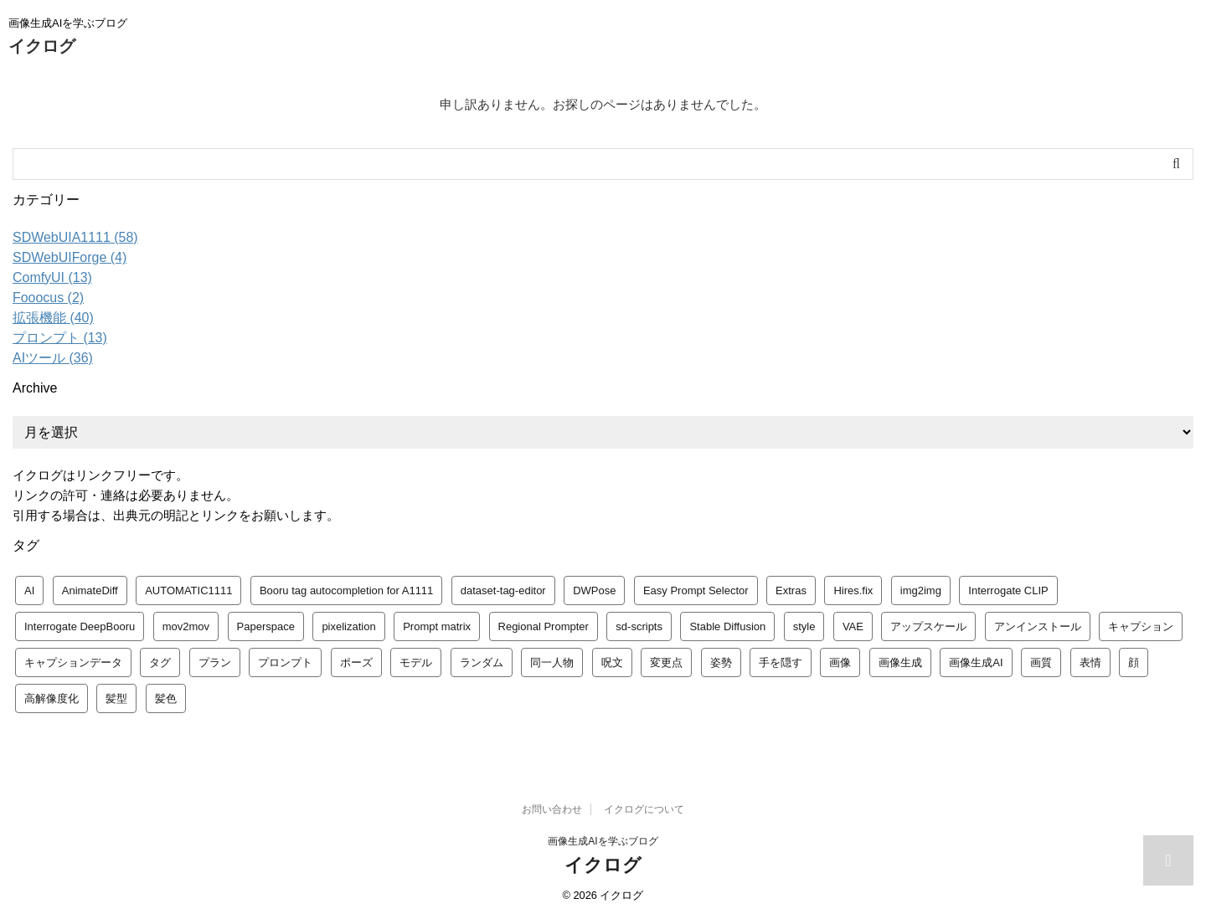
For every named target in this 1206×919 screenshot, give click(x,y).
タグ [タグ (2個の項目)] (160, 662)
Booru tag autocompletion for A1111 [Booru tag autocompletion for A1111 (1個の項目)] (346, 590)
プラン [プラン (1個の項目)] (214, 662)
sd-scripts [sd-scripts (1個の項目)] (639, 626)
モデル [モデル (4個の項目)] (415, 662)
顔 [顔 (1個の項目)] (1133, 662)
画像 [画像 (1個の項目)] (840, 662)
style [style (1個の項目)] (804, 626)
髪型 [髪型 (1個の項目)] (116, 698)
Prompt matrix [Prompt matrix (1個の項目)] (437, 626)
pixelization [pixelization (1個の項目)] (348, 626)
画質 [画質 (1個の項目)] (1041, 662)
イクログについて (644, 809)
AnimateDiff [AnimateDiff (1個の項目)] (90, 590)
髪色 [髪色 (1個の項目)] (166, 698)
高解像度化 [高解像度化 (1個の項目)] (51, 698)
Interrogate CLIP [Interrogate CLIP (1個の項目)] (1008, 590)
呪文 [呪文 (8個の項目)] (612, 662)
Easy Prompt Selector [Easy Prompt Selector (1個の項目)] (696, 590)
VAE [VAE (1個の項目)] (853, 626)
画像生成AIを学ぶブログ (602, 841)
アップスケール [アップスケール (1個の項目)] (928, 626)
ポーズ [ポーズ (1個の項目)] (356, 662)
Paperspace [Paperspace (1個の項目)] (266, 626)
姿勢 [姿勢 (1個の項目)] (721, 662)
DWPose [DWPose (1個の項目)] (594, 590)
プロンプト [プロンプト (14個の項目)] (285, 662)
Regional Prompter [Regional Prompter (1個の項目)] (543, 626)
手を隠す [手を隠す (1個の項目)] (780, 662)
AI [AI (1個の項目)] (29, 590)
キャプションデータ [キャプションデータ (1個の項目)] (73, 662)
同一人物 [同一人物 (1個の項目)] (552, 662)
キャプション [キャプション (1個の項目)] (1140, 626)
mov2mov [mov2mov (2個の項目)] (185, 626)
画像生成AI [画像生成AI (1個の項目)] (975, 662)
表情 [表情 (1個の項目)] (1090, 662)
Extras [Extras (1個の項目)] (791, 590)
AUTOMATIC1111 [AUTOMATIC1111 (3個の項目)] (188, 590)
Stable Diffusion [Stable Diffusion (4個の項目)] (727, 626)
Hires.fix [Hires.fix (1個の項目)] (853, 590)
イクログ (41, 46)
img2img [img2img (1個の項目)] (920, 590)
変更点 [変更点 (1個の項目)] (666, 662)
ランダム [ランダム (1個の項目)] (481, 662)
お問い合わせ (552, 809)
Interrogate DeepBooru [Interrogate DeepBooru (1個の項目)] (79, 626)
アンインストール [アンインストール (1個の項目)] (1037, 626)
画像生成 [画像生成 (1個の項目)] (900, 662)
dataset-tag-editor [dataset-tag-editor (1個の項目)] (503, 590)
